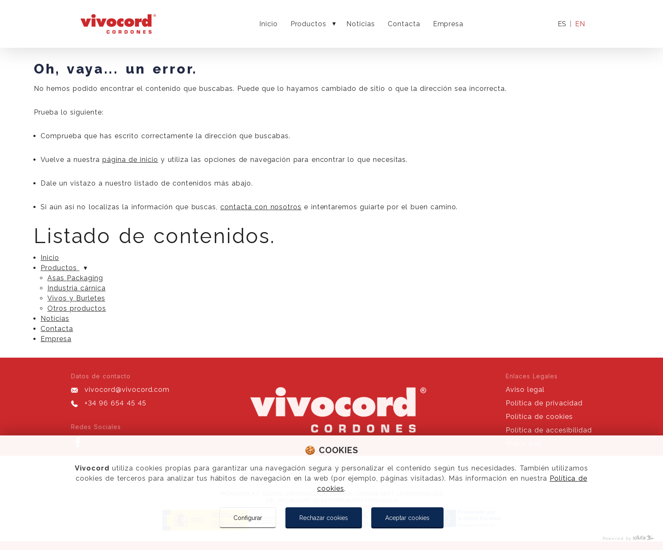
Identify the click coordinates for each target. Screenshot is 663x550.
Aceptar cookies (407, 517)
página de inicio (130, 160)
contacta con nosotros (260, 207)
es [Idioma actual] (562, 24)
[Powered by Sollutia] (331, 538)
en (580, 24)
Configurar (247, 517)
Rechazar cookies (323, 517)
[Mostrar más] (334, 24)
